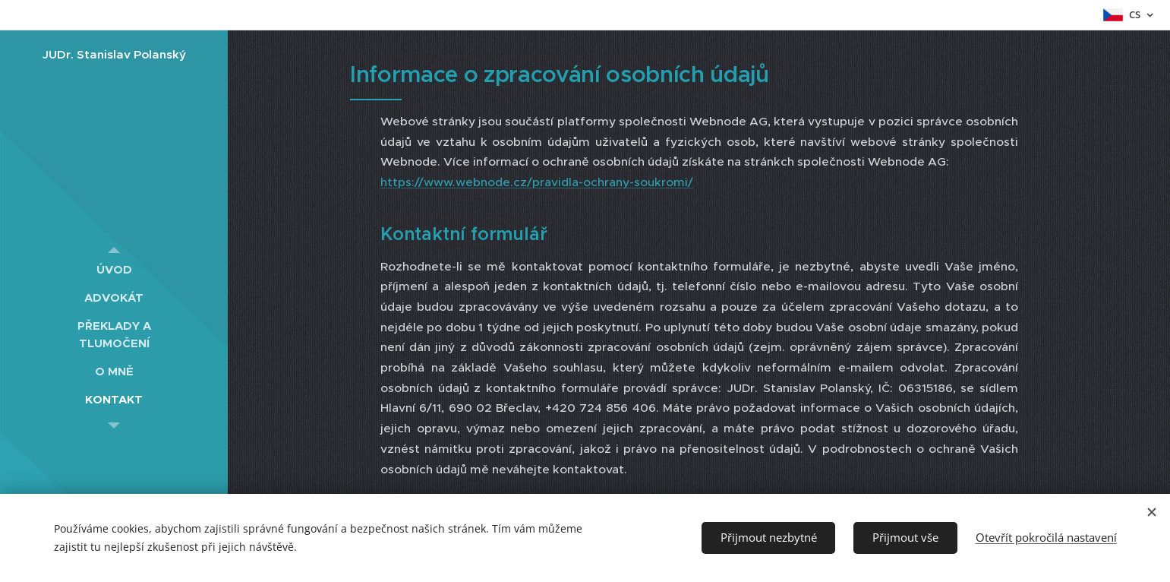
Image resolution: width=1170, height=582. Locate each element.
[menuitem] (114, 269)
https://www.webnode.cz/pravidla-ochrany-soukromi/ (536, 182)
